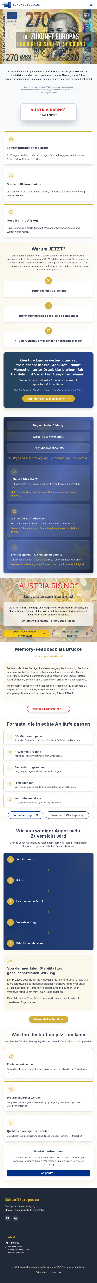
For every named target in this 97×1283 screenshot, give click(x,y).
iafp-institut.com (15, 1247)
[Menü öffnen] (91, 4)
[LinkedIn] (16, 1218)
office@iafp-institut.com (18, 1250)
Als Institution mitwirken (75, 635)
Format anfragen (25, 817)
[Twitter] (8, 1218)
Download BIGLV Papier (67, 817)
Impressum (56, 1272)
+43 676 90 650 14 (16, 1252)
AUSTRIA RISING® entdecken (29, 635)
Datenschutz (42, 1272)
